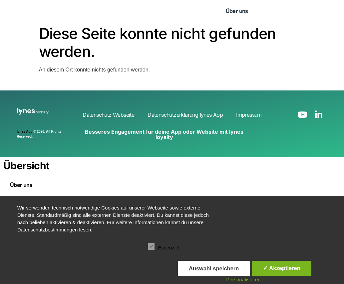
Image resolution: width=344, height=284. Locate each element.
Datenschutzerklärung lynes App (185, 114)
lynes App (24, 131)
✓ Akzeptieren (281, 268)
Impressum (249, 114)
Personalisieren (243, 279)
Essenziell (164, 246)
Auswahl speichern (214, 268)
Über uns (237, 11)
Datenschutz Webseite (108, 114)
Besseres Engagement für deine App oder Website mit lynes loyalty (164, 134)
